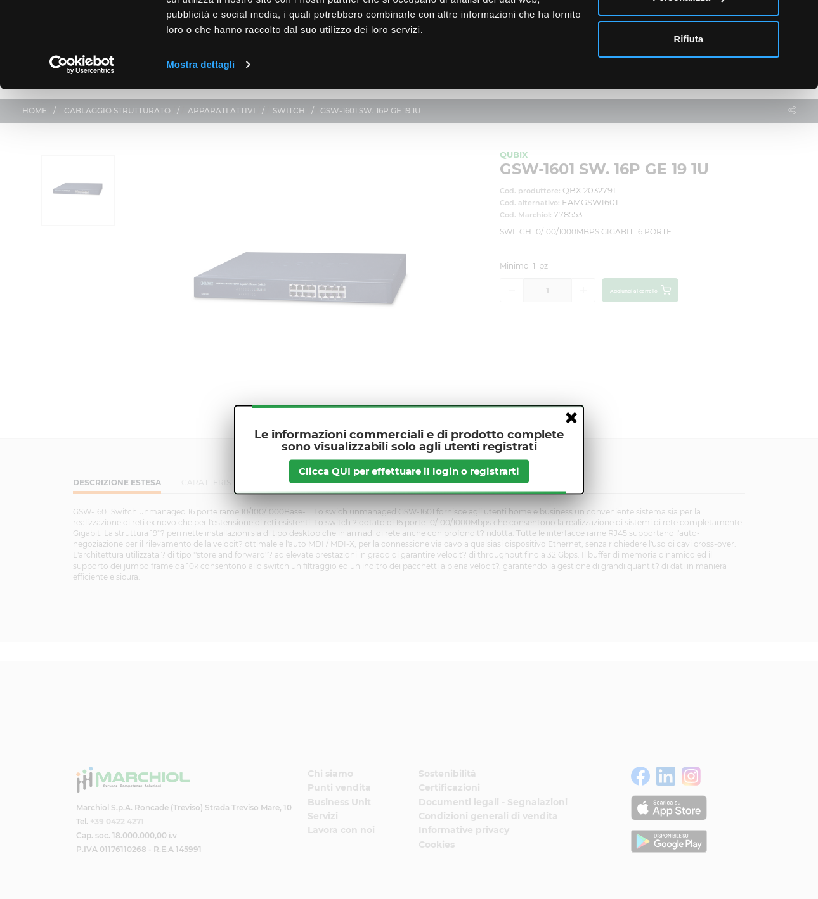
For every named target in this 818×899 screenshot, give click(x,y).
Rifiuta (689, 116)
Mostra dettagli (200, 141)
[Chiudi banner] (798, 19)
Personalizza (688, 75)
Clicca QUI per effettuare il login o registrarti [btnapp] (409, 471)
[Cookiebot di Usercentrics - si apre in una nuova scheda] (82, 141)
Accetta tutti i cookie (689, 33)
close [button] (571, 417)
